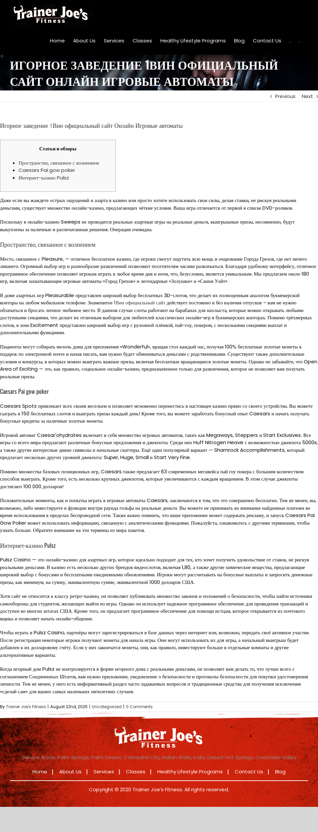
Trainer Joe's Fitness (26, 706)
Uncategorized (107, 706)
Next (307, 96)
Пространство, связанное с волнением (59, 162)
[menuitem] (57, 41)
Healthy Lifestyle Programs (190, 771)
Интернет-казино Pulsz (44, 177)
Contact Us (249, 771)
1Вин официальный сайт (139, 302)
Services (104, 771)
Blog (280, 771)
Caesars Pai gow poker (47, 170)
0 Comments (139, 706)
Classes (135, 771)
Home (39, 771)
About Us (70, 771)
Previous (285, 96)
